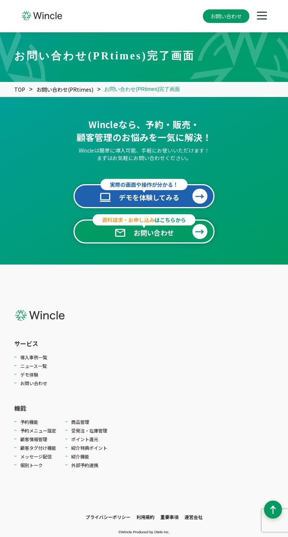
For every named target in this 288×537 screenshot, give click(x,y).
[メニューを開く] (262, 16)
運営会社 (193, 517)
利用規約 (145, 517)
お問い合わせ (226, 16)
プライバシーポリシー (108, 517)
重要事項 (169, 517)
